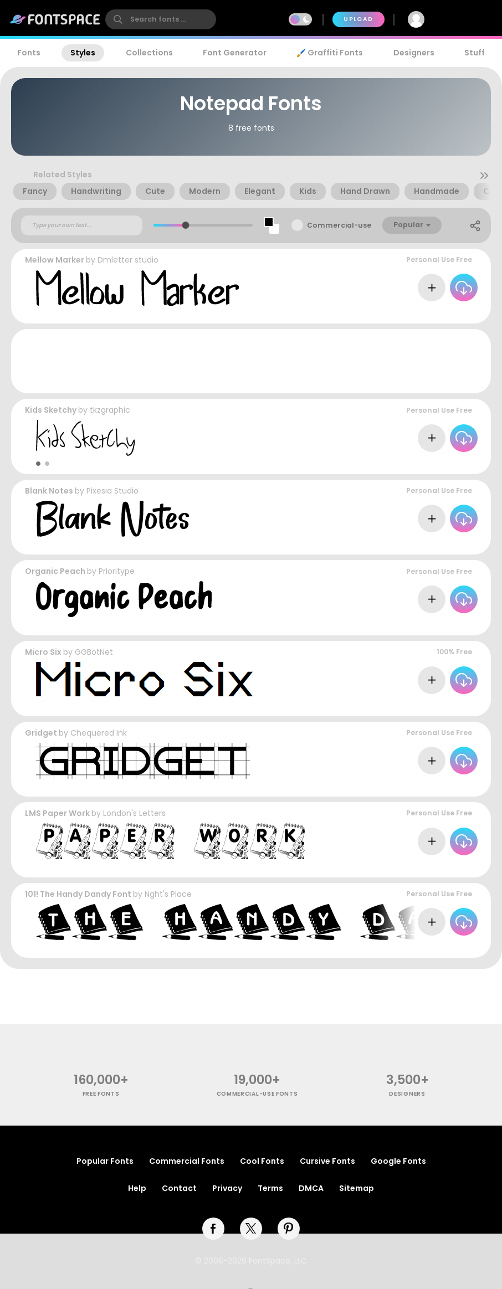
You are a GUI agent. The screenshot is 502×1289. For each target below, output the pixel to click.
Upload (358, 19)
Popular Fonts (105, 1161)
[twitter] (251, 1229)
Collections (149, 52)
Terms (270, 1188)
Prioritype (117, 571)
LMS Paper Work (57, 813)
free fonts (101, 1094)
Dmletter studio (128, 259)
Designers (413, 52)
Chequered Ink (98, 732)
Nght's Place (168, 894)
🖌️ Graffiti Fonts (329, 52)
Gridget (41, 732)
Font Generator (235, 52)
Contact (179, 1188)
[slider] (185, 225)
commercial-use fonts (257, 1094)
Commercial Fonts (186, 1161)
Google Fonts (398, 1161)
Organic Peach (55, 571)
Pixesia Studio (112, 490)
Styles (82, 52)
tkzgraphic (110, 409)
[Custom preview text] (81, 225)
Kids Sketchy (50, 409)
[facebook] (213, 1229)
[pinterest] (289, 1229)
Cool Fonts (262, 1161)
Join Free (466, 19)
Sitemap (356, 1188)
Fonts (28, 52)
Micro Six (43, 652)
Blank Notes (49, 490)
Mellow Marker (54, 259)
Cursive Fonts (327, 1161)
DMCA (311, 1188)
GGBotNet (94, 652)
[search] (160, 19)
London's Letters (134, 813)
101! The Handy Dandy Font (78, 894)
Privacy (227, 1188)
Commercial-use (339, 225)
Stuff (474, 52)
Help (137, 1188)
